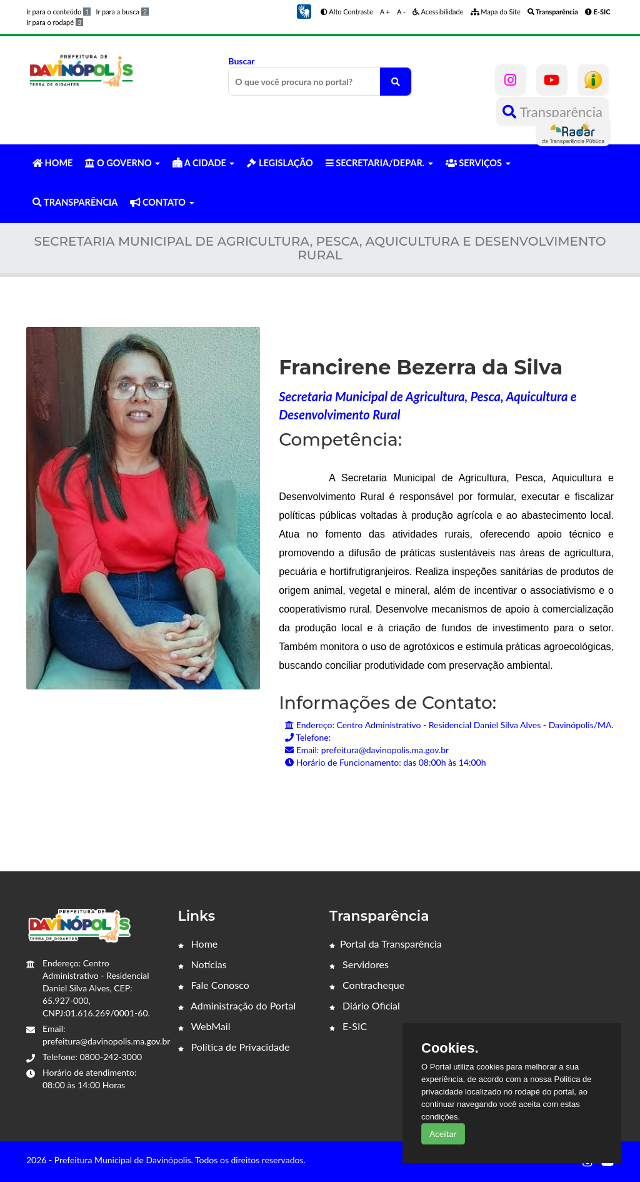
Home (198, 943)
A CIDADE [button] (203, 163)
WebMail (204, 1026)
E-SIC (348, 1026)
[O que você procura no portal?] (395, 82)
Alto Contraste (347, 12)
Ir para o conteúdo (58, 12)
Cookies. (450, 1048)
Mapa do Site (496, 12)
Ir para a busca (122, 12)
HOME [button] (52, 163)
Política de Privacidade (234, 1047)
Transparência (552, 111)
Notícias (202, 964)
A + (385, 12)
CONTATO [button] (162, 202)
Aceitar (443, 1133)
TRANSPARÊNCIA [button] (75, 202)
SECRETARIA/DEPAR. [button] (379, 163)
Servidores (359, 964)
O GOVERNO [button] (122, 163)
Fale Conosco (213, 985)
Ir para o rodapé (54, 22)
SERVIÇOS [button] (478, 163)
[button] (304, 10)
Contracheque (366, 985)
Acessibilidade (438, 12)
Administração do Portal (237, 1005)
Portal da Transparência (385, 943)
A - (401, 12)
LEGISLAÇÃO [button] (279, 163)
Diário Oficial (364, 1005)
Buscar (319, 76)
